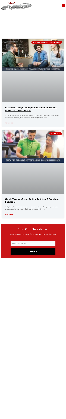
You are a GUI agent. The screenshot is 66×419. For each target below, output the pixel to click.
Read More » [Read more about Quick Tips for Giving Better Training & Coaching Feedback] (9, 214)
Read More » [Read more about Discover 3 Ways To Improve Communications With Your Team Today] (9, 123)
